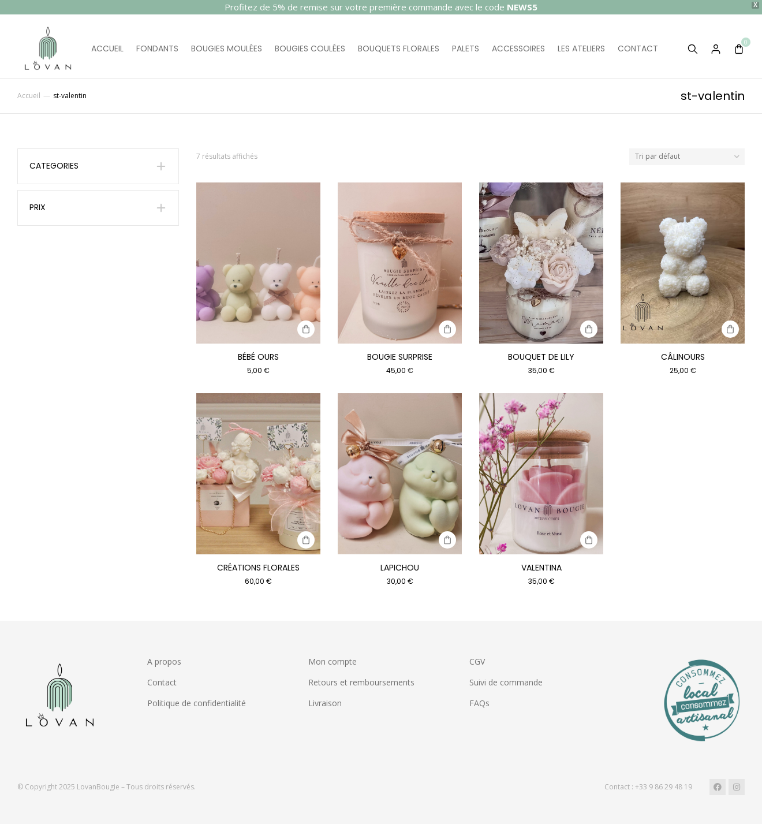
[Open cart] (739, 49)
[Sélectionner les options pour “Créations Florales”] (306, 540)
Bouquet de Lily (541, 357)
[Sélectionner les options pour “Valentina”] (588, 540)
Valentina (541, 567)
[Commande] (687, 156)
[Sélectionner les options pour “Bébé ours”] (306, 329)
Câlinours (683, 357)
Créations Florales (258, 567)
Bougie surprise (399, 357)
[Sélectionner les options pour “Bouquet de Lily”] (588, 329)
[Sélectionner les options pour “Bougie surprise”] (447, 329)
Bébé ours (258, 357)
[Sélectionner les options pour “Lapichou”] (447, 540)
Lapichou (399, 567)
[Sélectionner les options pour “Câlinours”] (730, 329)
